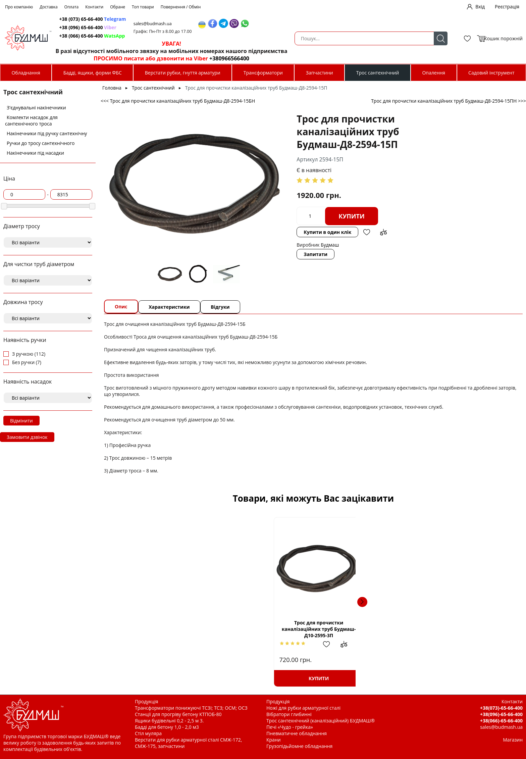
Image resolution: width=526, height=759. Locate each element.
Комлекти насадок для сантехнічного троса (31, 120)
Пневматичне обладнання (296, 733)
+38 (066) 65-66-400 (244, 36)
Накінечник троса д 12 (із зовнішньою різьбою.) (362, 629)
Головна (111, 88)
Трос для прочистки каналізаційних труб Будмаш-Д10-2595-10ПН (264, 629)
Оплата (71, 7)
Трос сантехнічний (377, 72)
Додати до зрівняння (415, 203)
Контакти (94, 7)
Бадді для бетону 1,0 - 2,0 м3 (167, 727)
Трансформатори (263, 72)
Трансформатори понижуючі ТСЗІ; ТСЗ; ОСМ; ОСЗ (191, 708)
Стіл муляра (148, 733)
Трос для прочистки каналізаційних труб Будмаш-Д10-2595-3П (165, 629)
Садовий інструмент (491, 72)
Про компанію (19, 7)
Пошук (191, 38)
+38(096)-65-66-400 (501, 714)
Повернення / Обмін (181, 7)
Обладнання (25, 72)
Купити (300, 203)
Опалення (433, 72)
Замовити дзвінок (27, 437)
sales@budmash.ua (307, 24)
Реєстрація (507, 6)
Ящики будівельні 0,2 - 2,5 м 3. (169, 720)
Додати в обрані (398, 203)
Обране (117, 7)
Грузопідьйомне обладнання (299, 746)
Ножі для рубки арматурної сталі (303, 708)
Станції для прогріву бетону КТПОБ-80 (178, 714)
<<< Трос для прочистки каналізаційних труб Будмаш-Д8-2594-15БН (178, 101)
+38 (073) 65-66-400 (245, 19)
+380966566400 (381, 58)
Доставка (48, 7)
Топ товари (143, 7)
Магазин (513, 740)
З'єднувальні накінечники (36, 107)
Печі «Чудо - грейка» (289, 727)
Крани (273, 740)
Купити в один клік (359, 203)
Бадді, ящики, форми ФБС (92, 72)
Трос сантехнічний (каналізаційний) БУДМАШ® (320, 720)
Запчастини (319, 72)
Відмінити (21, 420)
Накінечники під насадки (35, 153)
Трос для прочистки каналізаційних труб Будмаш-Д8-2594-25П (462, 629)
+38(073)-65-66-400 (501, 708)
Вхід (480, 6)
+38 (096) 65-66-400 (240, 27)
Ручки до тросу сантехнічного (41, 143)
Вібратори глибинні (289, 714)
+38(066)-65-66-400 (501, 720)
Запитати (264, 227)
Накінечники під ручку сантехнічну (47, 133)
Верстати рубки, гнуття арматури (182, 72)
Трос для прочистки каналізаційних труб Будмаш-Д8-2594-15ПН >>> (448, 101)
